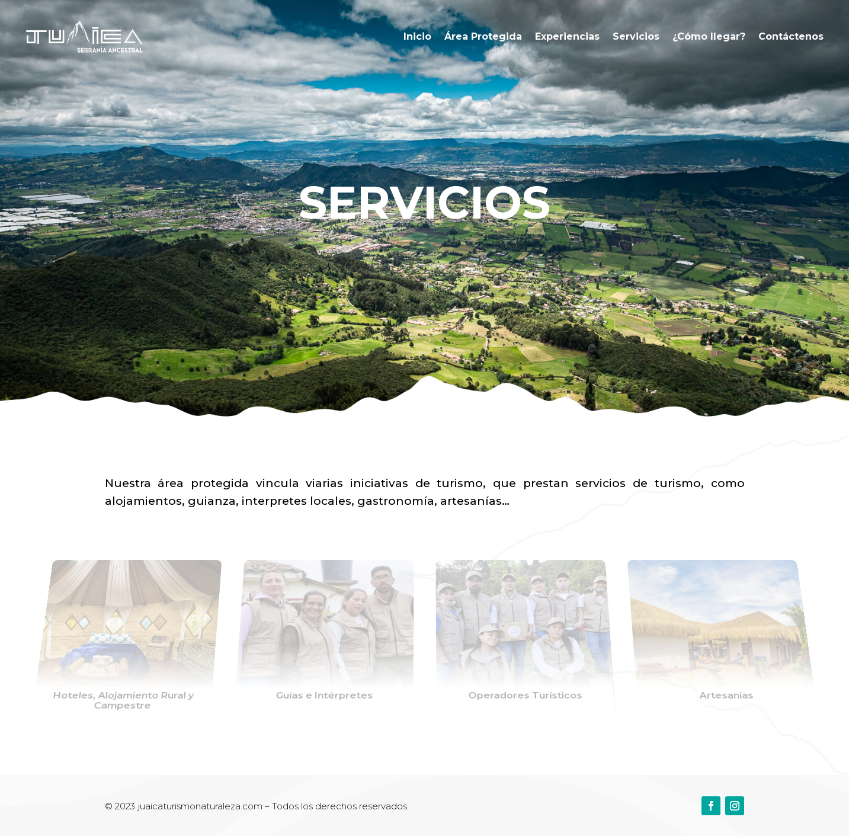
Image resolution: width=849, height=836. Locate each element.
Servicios (636, 36)
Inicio (417, 36)
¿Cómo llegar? (708, 36)
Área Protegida (483, 36)
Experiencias (567, 36)
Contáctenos (791, 36)
